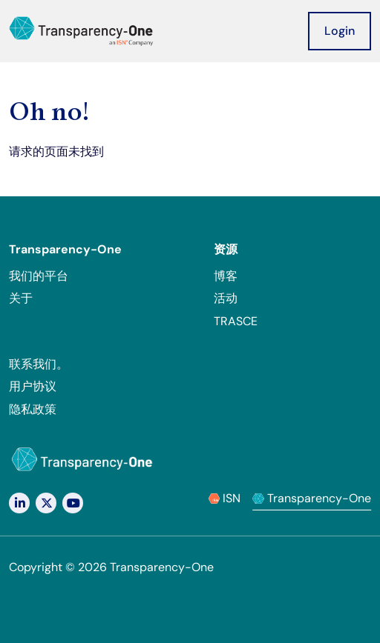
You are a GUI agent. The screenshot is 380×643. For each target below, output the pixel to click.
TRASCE (236, 321)
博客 (226, 276)
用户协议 (32, 386)
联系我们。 (38, 364)
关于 (21, 298)
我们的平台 (38, 276)
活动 (226, 298)
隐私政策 (32, 409)
